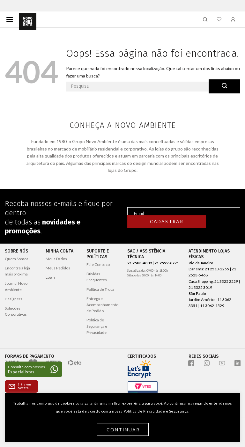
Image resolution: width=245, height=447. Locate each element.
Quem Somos (16, 258)
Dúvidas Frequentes (96, 276)
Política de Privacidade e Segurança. (156, 411)
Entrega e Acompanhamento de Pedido (102, 304)
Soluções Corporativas (16, 311)
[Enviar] (224, 86)
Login (50, 277)
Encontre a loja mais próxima (17, 271)
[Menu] (9, 19)
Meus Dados (56, 258)
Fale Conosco (98, 264)
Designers (13, 299)
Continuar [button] (123, 429)
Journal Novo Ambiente (16, 286)
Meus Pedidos (58, 268)
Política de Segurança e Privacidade (96, 326)
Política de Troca (100, 289)
